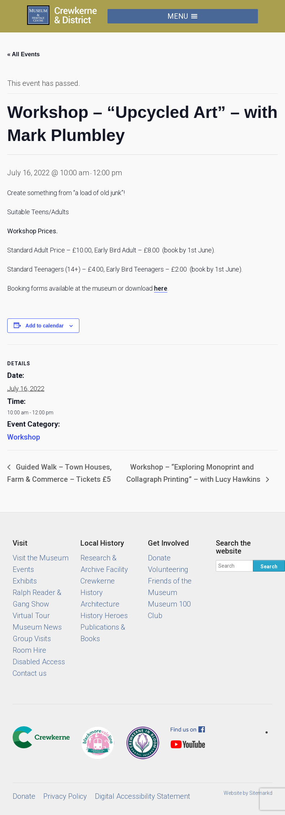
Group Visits (32, 638)
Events (23, 569)
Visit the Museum (41, 558)
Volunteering (168, 569)
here (160, 288)
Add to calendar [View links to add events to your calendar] (45, 326)
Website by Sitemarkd (248, 793)
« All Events (23, 54)
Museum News (37, 627)
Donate (159, 558)
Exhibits (25, 581)
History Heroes (104, 615)
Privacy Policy (65, 796)
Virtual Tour (31, 615)
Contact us (30, 673)
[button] (177, 16)
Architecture (99, 604)
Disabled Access (39, 661)
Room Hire (29, 650)
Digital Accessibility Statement (142, 796)
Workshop (23, 437)
